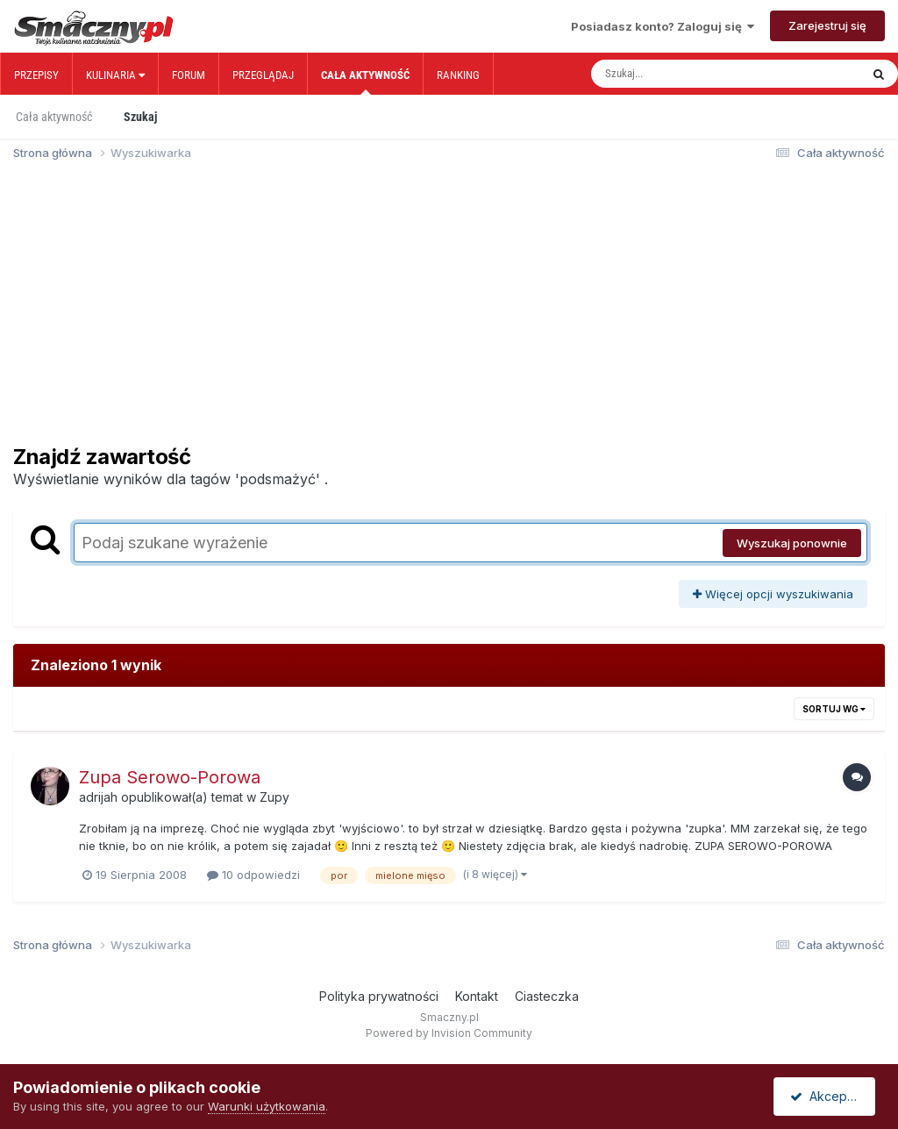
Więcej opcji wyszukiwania (773, 594)
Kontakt (476, 996)
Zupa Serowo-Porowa (169, 777)
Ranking (458, 75)
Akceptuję (827, 1096)
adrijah (98, 797)
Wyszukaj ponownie (792, 543)
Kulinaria (115, 75)
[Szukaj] (688, 74)
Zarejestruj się (827, 25)
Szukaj (140, 117)
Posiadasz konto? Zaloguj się (662, 26)
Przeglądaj (263, 75)
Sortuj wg (834, 709)
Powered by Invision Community (449, 1033)
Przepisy (36, 75)
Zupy (274, 797)
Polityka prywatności (378, 996)
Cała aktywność (365, 81)
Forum (188, 75)
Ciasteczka (547, 996)
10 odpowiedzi (253, 875)
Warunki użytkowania (266, 1106)
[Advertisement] (449, 310)
